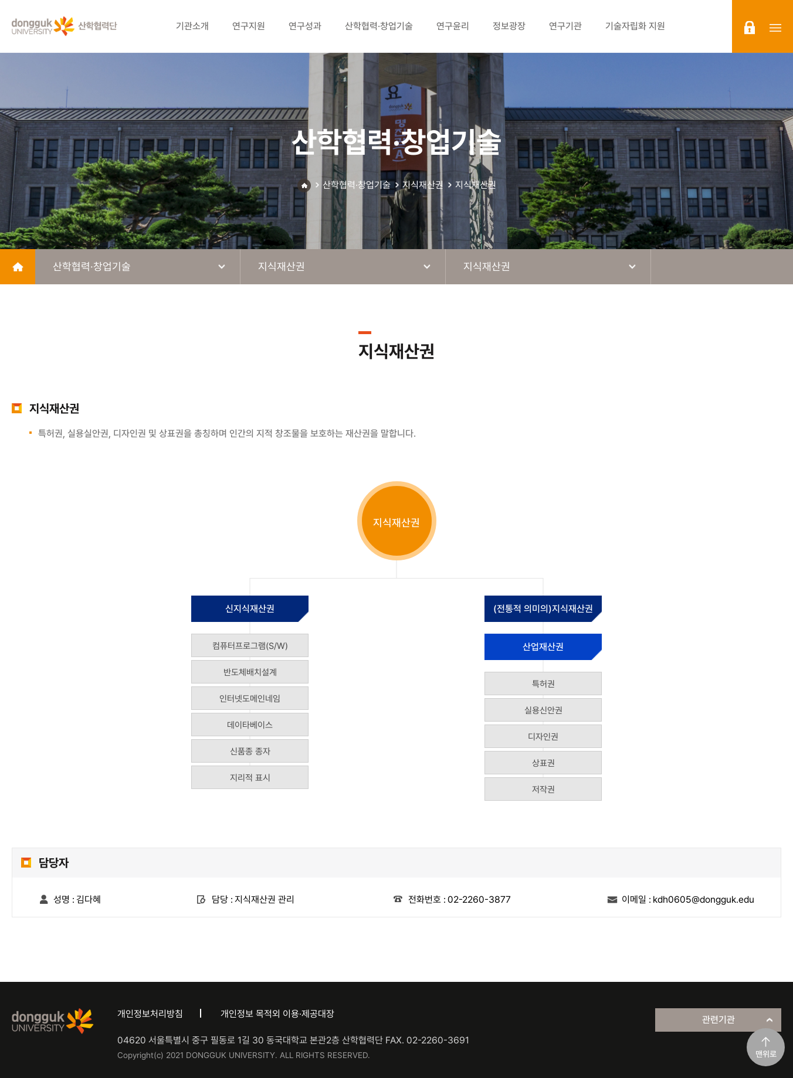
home (17, 266)
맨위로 (766, 1054)
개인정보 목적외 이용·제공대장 (277, 1013)
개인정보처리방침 (150, 1013)
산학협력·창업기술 (357, 185)
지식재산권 (422, 185)
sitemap (775, 28)
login (749, 28)
